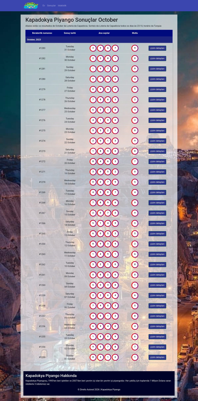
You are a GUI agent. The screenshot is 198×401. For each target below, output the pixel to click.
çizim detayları (157, 48)
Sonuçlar (51, 5)
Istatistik (62, 5)
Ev (44, 5)
